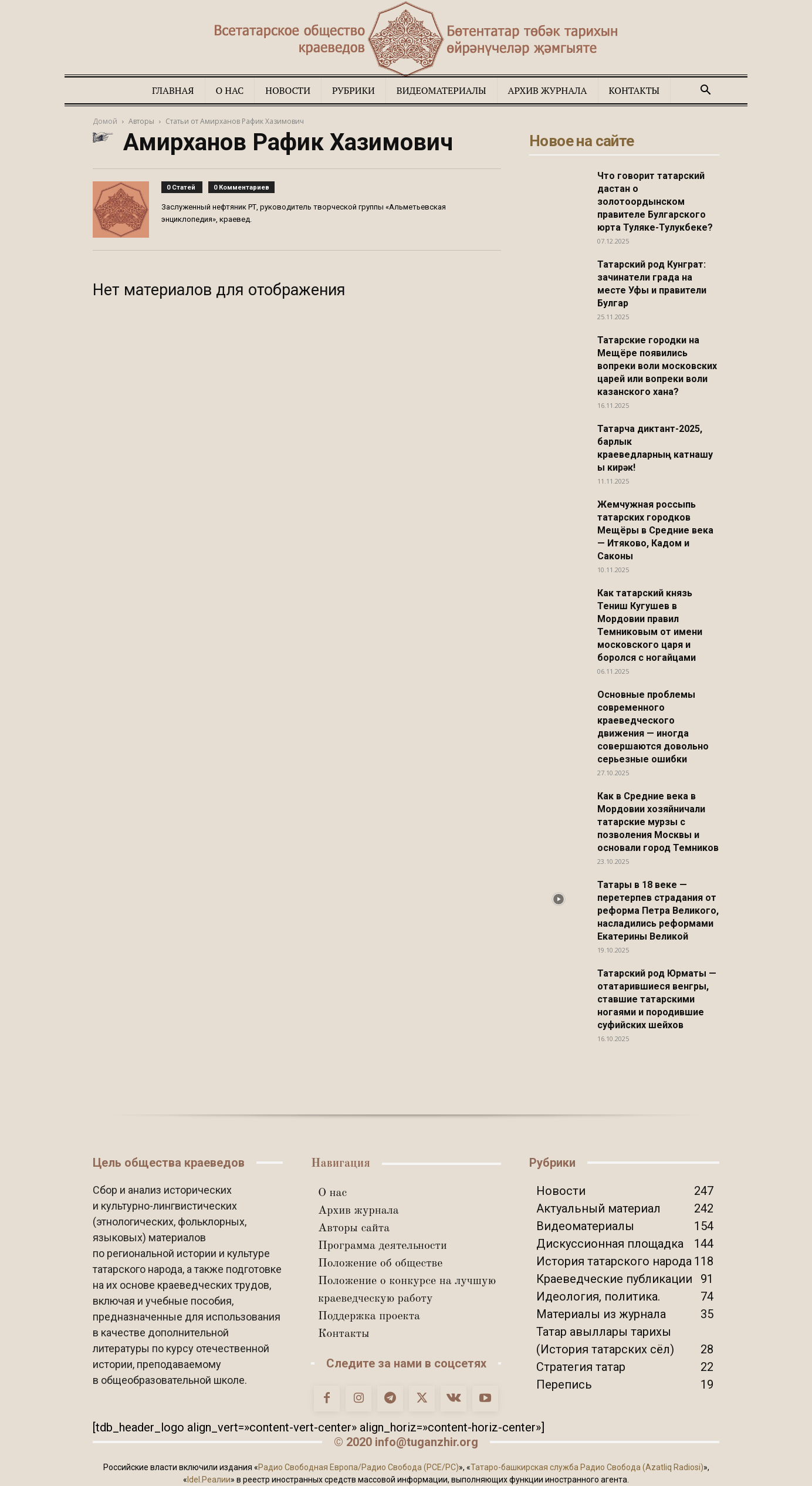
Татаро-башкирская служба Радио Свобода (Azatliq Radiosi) (587, 1467)
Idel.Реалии (209, 1479)
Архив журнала (547, 90)
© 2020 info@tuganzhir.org (406, 1442)
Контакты (634, 90)
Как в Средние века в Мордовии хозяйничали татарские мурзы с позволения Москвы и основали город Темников (658, 822)
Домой (105, 121)
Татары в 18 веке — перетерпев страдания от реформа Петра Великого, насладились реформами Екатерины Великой (658, 910)
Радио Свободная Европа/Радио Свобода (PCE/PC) (358, 1467)
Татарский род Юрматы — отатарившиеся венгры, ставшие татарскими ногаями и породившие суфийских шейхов (656, 999)
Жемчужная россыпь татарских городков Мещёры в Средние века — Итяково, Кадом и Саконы (655, 530)
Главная (173, 90)
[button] (705, 90)
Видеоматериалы (441, 90)
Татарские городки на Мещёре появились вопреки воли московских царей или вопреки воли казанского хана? (657, 366)
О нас (230, 90)
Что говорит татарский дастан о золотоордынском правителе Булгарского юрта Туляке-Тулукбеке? (655, 201)
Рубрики (353, 90)
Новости (287, 90)
